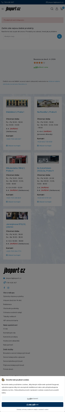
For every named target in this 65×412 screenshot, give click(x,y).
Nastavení (32, 398)
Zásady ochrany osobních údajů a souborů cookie (32, 409)
